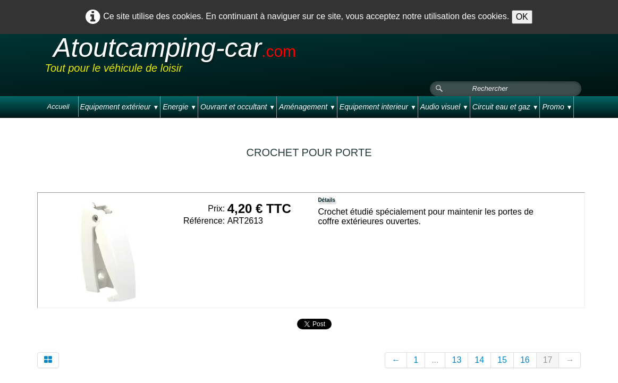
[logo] (246, 58)
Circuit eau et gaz (505, 107)
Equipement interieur (378, 107)
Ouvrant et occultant (237, 107)
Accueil (58, 106)
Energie (180, 107)
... (434, 359)
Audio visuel (444, 107)
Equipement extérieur (119, 107)
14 (479, 359)
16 (525, 359)
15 (502, 359)
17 (548, 359)
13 (456, 359)
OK (522, 16)
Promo (557, 107)
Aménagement (307, 107)
